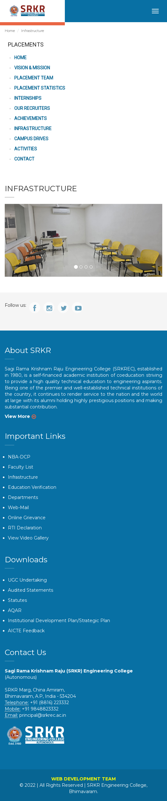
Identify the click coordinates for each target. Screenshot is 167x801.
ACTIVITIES (25, 148)
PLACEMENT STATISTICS (39, 88)
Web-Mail (18, 507)
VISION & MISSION (32, 67)
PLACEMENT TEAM (33, 77)
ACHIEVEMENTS (30, 118)
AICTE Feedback (26, 631)
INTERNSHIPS (27, 98)
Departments (23, 497)
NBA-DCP (19, 457)
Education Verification (32, 487)
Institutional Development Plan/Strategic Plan (59, 620)
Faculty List (20, 467)
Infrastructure (23, 477)
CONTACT (24, 158)
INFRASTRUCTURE (33, 128)
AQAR (15, 610)
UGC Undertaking (27, 580)
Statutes (17, 600)
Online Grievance (27, 517)
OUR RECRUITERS (32, 108)
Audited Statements (30, 590)
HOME (20, 57)
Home (10, 30)
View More (17, 416)
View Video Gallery (28, 538)
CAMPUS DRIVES (31, 138)
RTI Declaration (25, 528)
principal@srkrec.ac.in (42, 715)
